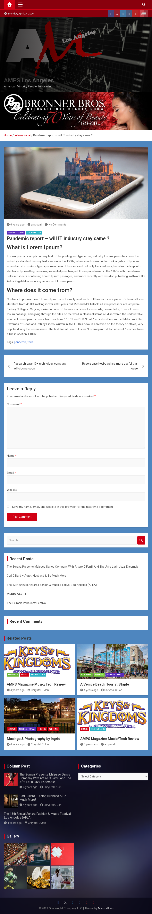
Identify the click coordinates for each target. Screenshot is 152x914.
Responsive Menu (144, 13)
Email (11, 473)
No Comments (57, 224)
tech (30, 342)
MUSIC (24, 674)
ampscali (35, 224)
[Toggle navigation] (20, 4)
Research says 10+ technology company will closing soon (40, 366)
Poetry (42, 729)
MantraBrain (106, 908)
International (16, 232)
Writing (53, 729)
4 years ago (16, 690)
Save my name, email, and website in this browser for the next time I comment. (63, 507)
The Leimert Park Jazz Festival (26, 603)
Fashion (99, 674)
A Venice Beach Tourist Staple (104, 684)
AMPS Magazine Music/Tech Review (36, 684)
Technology (34, 232)
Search (141, 540)
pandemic (20, 342)
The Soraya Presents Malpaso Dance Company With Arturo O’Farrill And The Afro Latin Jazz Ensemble (73, 566)
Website (12, 490)
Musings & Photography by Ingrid (33, 739)
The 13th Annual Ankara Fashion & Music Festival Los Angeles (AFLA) (52, 585)
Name (12, 455)
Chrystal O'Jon (38, 690)
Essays (12, 729)
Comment (14, 404)
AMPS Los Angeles (29, 80)
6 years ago (16, 224)
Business (13, 674)
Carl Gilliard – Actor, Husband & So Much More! (37, 575)
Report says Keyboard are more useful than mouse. (110, 366)
